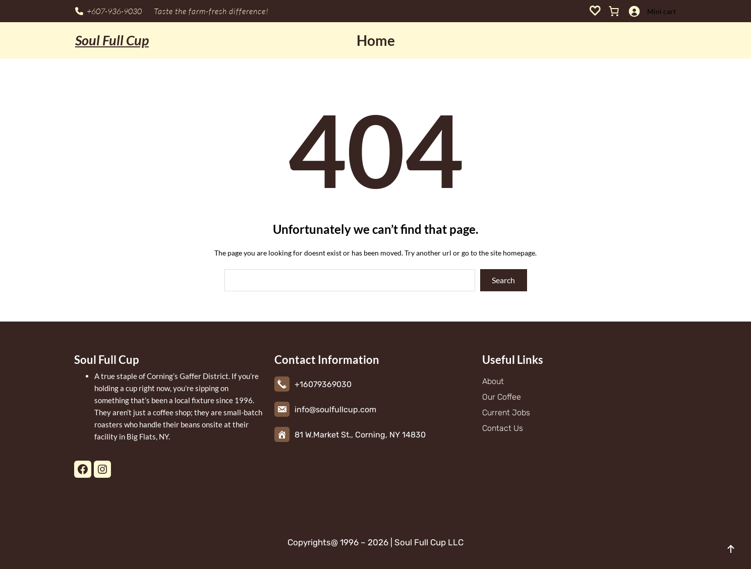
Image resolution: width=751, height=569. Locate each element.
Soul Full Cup (112, 40)
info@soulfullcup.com (335, 409)
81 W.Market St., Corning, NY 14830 (360, 434)
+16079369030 (323, 384)
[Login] (634, 11)
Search (503, 280)
